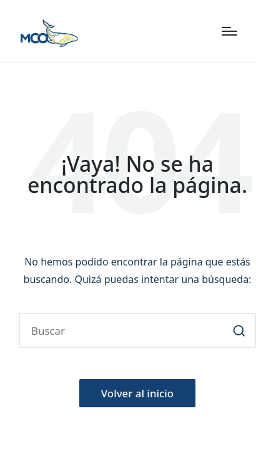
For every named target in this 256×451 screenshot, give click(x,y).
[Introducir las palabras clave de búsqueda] (137, 330)
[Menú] (229, 31)
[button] (239, 330)
